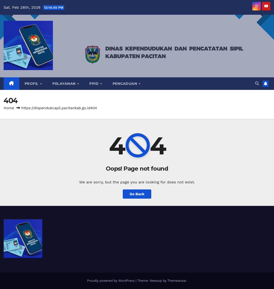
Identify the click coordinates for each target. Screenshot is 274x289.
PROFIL (32, 83)
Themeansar (176, 280)
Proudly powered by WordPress (111, 280)
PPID (94, 83)
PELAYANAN (64, 83)
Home (9, 108)
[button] (257, 83)
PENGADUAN (125, 83)
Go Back (137, 194)
